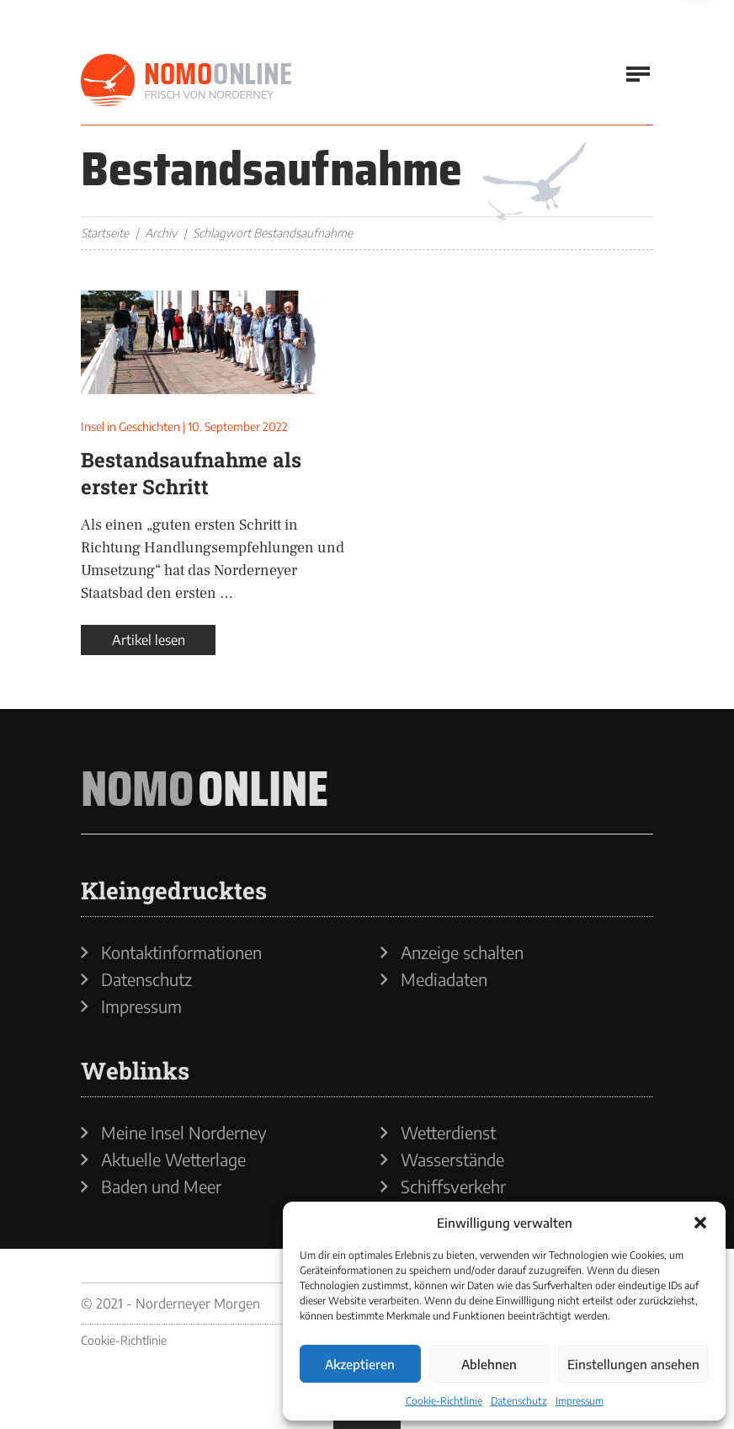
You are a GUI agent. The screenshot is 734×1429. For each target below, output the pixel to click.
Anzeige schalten (462, 952)
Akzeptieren (360, 1364)
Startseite (105, 233)
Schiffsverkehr (453, 1186)
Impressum (580, 1400)
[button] (700, 1222)
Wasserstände (452, 1159)
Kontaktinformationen (181, 952)
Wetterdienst (448, 1132)
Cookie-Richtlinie (444, 1400)
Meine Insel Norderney (184, 1132)
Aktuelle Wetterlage (173, 1159)
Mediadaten (444, 979)
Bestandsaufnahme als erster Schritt (191, 473)
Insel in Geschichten (130, 426)
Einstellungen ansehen (633, 1364)
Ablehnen (489, 1364)
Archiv (161, 233)
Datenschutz (519, 1400)
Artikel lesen (148, 640)
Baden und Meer (161, 1186)
